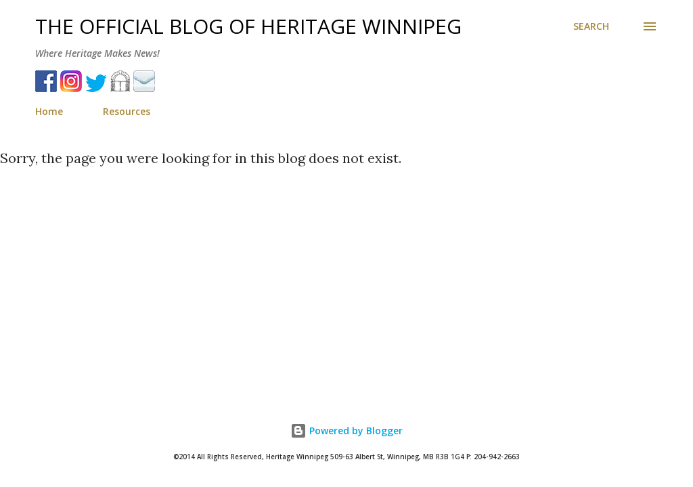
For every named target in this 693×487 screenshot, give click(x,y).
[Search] (591, 26)
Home (49, 111)
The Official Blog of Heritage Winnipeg (248, 26)
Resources (126, 111)
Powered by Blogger (346, 430)
